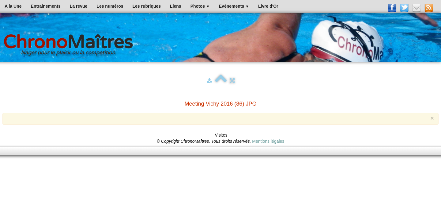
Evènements (234, 6)
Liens (175, 6)
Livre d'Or (268, 6)
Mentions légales (268, 141)
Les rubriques (146, 6)
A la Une (13, 6)
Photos (200, 6)
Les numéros (109, 6)
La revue (79, 6)
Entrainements (46, 6)
